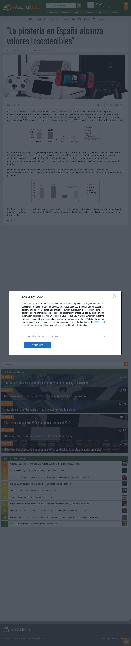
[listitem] (65, 336)
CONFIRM (37, 345)
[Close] (116, 297)
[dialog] (65, 323)
